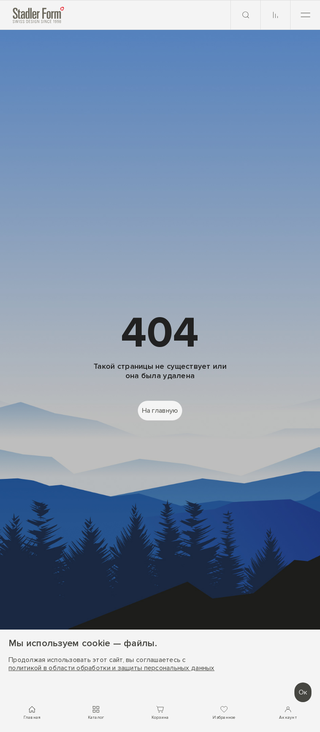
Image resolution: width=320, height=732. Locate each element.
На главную (160, 410)
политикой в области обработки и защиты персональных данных (112, 668)
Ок (303, 692)
